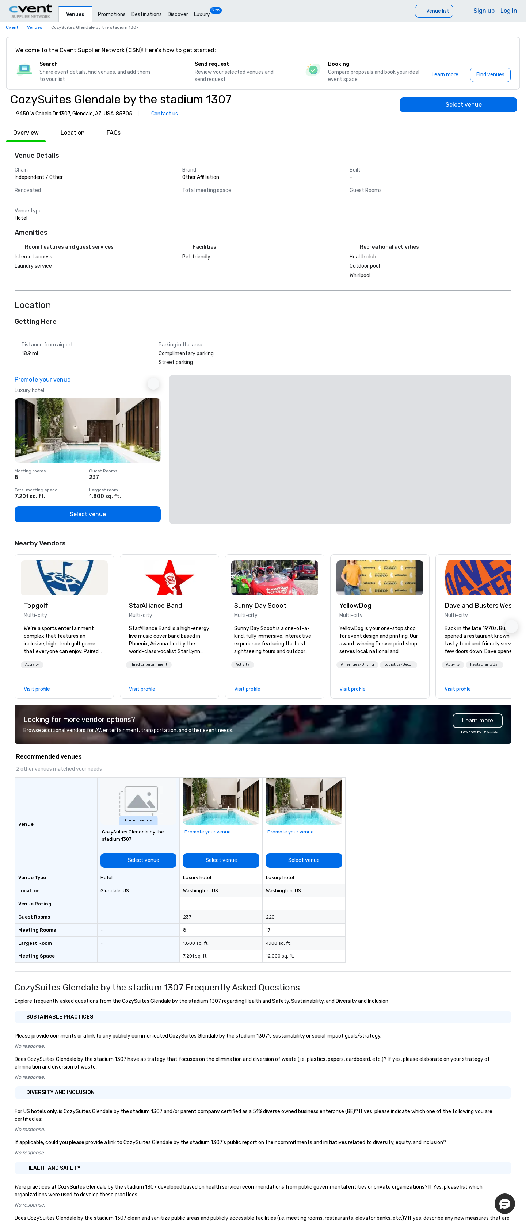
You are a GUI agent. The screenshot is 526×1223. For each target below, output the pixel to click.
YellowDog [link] (355, 606)
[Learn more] (445, 75)
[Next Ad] (153, 384)
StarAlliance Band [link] (155, 606)
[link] (64, 577)
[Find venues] (490, 75)
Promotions (112, 14)
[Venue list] (434, 11)
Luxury (202, 14)
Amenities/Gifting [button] (357, 664)
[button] (32, 664)
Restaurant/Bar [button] (484, 664)
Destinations (147, 14)
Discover (178, 14)
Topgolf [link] (36, 606)
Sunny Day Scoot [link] (260, 606)
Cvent (12, 27)
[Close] (503, 50)
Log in (508, 10)
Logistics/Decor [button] (398, 664)
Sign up (484, 10)
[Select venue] (458, 104)
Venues (75, 14)
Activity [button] (32, 664)
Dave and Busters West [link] (480, 606)
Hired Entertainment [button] (148, 664)
